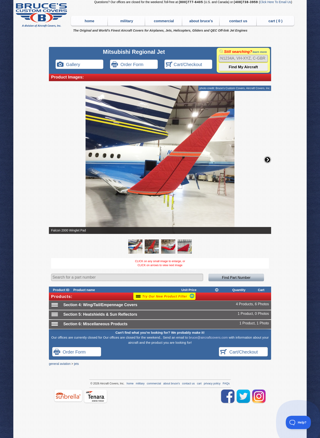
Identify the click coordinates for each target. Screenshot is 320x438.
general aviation (59, 364)
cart (199, 383)
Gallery (68, 65)
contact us (238, 21)
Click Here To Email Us (275, 2)
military (126, 21)
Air (101, 383)
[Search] (243, 58)
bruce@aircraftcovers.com (208, 337)
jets (76, 364)
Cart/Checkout (184, 65)
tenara (95, 396)
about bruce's (201, 21)
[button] (267, 159)
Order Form (127, 65)
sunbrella (68, 396)
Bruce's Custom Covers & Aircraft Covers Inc (42, 15)
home (89, 21)
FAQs (226, 383)
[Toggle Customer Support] (298, 422)
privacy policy (212, 383)
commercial (164, 21)
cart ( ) (275, 21)
